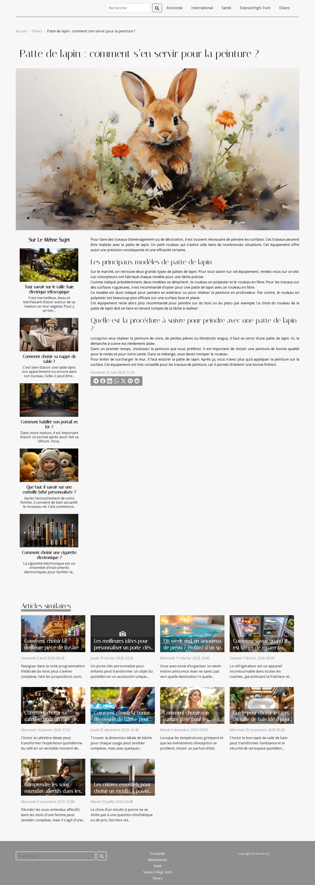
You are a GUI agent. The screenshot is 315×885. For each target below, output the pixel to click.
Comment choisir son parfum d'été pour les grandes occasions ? (186, 719)
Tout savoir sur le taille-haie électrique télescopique (49, 289)
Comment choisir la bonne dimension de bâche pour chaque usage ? (122, 719)
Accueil (21, 31)
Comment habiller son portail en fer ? (49, 424)
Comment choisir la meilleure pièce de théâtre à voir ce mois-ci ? (53, 647)
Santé (226, 7)
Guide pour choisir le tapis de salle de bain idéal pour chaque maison (261, 719)
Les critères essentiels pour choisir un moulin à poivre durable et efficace (122, 791)
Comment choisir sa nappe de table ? (49, 359)
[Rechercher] (128, 8)
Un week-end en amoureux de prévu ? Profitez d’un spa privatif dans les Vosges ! (193, 647)
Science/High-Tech (255, 7)
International (202, 7)
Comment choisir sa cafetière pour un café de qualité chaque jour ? (50, 719)
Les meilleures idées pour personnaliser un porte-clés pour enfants (122, 647)
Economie (174, 7)
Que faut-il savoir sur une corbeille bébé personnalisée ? (49, 490)
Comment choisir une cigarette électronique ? (49, 555)
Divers (284, 7)
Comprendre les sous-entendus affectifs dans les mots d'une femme (52, 791)
